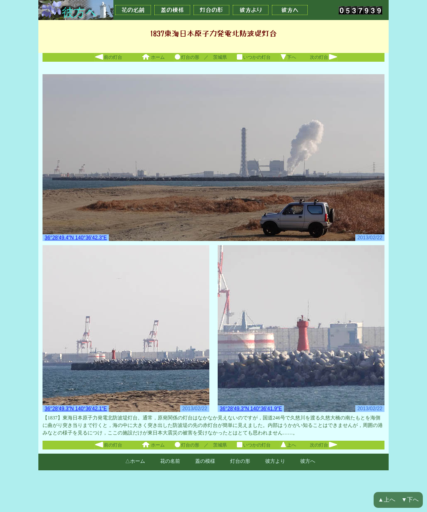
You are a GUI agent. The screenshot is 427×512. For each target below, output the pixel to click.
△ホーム (135, 461)
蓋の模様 (172, 10)
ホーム (152, 57)
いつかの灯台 (253, 57)
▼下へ (410, 500)
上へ (288, 444)
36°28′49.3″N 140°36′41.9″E (251, 409)
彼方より (250, 10)
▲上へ (386, 500)
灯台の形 (211, 10)
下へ (288, 57)
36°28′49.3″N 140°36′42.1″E (76, 409)
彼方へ (290, 10)
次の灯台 (323, 57)
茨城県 (220, 57)
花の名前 (133, 10)
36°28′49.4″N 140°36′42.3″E (76, 238)
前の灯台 (108, 57)
